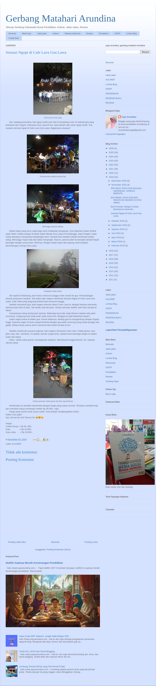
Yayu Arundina (129, 117)
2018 (111, 251)
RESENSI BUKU (113, 98)
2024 (111, 156)
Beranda (12, 33)
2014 (111, 267)
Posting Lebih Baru (17, 542)
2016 (111, 259)
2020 (111, 173)
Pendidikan (103, 33)
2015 (111, 263)
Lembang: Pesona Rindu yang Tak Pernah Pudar (42, 666)
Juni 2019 (116, 233)
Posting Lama (91, 542)
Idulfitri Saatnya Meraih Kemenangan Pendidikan (34, 562)
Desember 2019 (119, 181)
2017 (111, 255)
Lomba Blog (131, 33)
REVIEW (110, 103)
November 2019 (119, 185)
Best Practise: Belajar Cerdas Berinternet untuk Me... (124, 207)
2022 (111, 164)
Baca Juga (111, 394)
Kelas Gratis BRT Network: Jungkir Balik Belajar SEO (44, 636)
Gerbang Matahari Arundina (61, 18)
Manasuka (110, 363)
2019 (111, 177)
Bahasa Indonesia (72, 33)
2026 (111, 148)
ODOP (117, 33)
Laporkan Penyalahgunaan (121, 329)
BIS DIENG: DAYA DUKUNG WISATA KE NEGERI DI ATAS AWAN (126, 200)
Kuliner (56, 33)
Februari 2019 (118, 245)
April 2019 (116, 237)
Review (89, 33)
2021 (111, 169)
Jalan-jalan (42, 33)
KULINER (16, 444)
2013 (111, 271)
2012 (111, 275)
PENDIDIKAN (112, 93)
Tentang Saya (112, 381)
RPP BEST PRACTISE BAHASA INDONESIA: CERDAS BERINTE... (126, 191)
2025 (111, 152)
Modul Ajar (26, 33)
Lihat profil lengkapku (116, 134)
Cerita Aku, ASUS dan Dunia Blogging (37, 651)
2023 (111, 160)
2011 (111, 279)
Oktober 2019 (118, 221)
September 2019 (119, 225)
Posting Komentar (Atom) (59, 549)
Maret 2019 (117, 241)
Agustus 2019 (118, 229)
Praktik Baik (14, 38)
